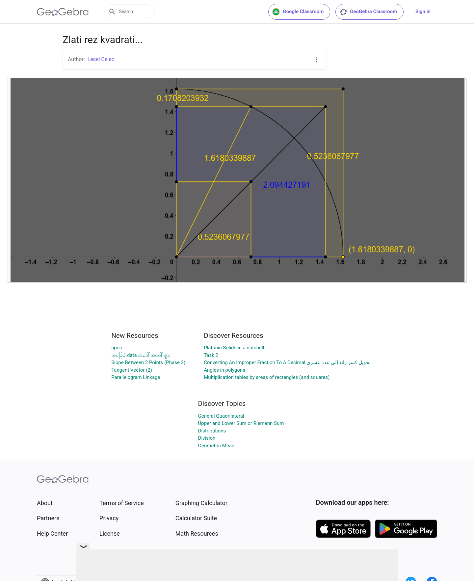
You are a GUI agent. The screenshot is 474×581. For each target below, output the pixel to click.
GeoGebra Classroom (368, 12)
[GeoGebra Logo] (63, 12)
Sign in (423, 11)
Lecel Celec (101, 59)
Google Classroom (298, 12)
